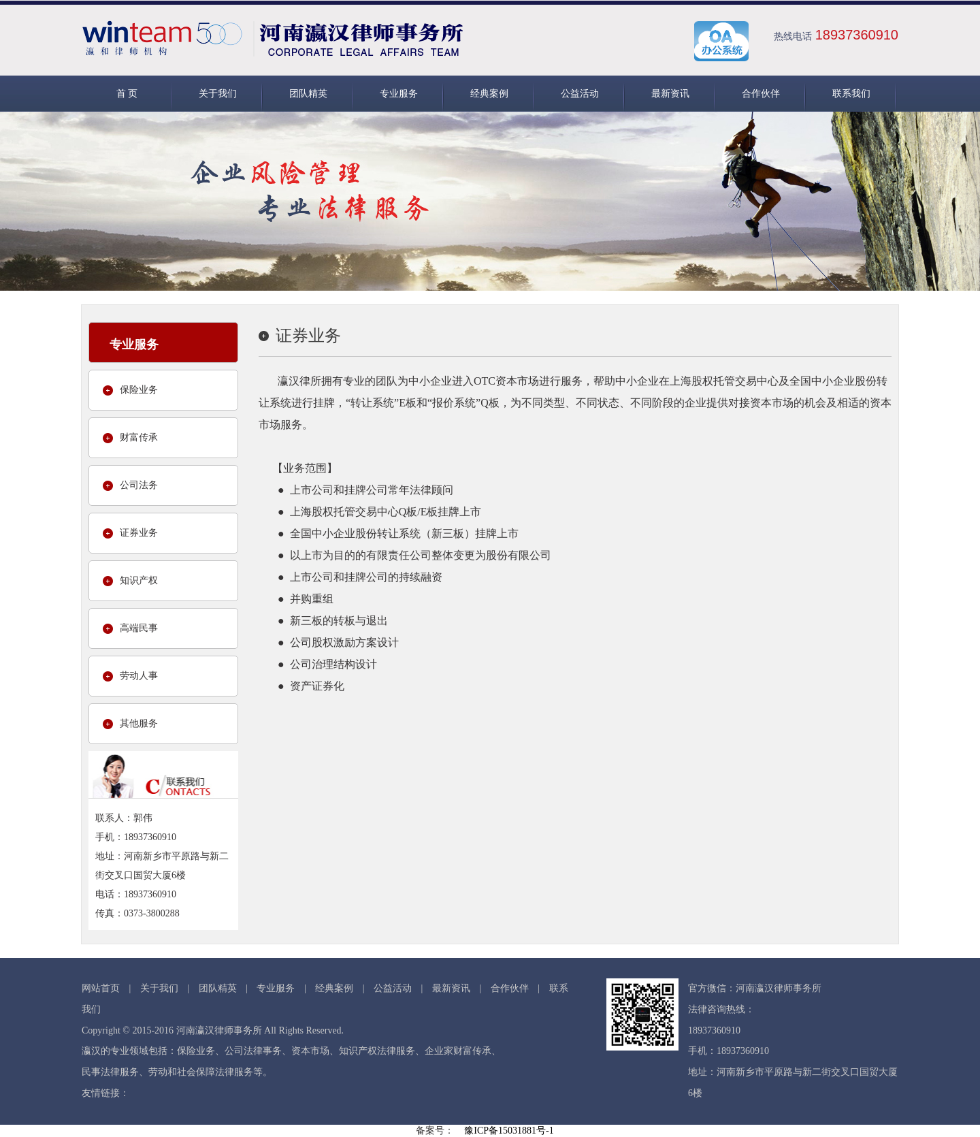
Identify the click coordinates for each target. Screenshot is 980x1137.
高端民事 (139, 628)
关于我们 (218, 94)
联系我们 (851, 94)
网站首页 (101, 988)
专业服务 (399, 94)
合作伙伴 (761, 94)
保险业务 (139, 390)
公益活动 (580, 94)
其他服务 (139, 723)
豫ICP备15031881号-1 (508, 1130)
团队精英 (308, 94)
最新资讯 (670, 94)
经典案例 (489, 94)
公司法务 (139, 485)
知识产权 (139, 580)
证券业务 (139, 533)
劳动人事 (139, 676)
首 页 (127, 94)
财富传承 (139, 437)
